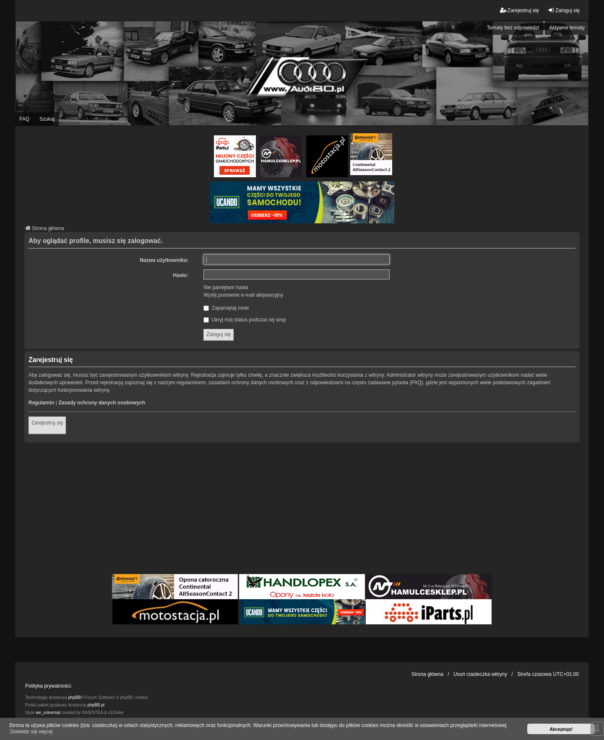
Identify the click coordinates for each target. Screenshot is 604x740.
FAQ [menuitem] (24, 119)
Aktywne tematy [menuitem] (567, 28)
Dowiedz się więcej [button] (31, 732)
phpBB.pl (95, 705)
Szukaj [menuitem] (47, 119)
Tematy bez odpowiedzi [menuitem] (513, 28)
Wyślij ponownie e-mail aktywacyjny (243, 295)
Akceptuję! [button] (561, 729)
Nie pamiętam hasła (225, 287)
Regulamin (41, 403)
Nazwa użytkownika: (164, 260)
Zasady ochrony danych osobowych (101, 403)
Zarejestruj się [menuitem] (519, 10)
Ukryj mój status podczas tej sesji (244, 320)
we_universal (48, 712)
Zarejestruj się (47, 423)
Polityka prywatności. (48, 686)
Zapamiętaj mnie (226, 308)
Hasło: (181, 275)
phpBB (74, 697)
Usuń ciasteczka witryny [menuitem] (480, 674)
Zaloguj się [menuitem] (564, 10)
